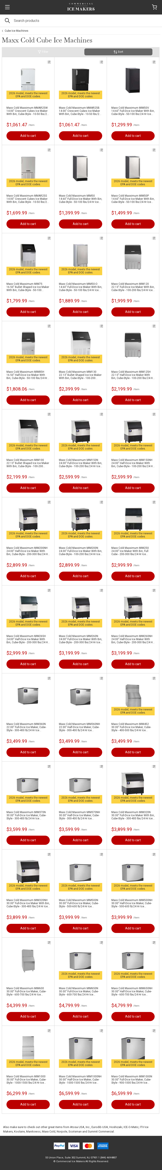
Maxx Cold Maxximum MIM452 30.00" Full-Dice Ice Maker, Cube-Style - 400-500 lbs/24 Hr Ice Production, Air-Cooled (131, 727)
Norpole (62, 1131)
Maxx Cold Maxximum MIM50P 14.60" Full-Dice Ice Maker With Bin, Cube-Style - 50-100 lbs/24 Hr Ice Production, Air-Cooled (133, 199)
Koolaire (19, 1131)
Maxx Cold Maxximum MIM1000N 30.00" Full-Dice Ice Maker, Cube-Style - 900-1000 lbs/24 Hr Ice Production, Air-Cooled (131, 1079)
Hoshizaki (115, 1127)
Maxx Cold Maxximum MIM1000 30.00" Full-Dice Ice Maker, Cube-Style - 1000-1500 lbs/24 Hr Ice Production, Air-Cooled (26, 1079)
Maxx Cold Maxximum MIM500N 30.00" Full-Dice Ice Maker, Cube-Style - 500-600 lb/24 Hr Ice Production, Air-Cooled (79, 903)
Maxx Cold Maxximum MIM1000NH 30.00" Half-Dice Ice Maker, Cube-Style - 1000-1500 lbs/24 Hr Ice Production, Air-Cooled (80, 1079)
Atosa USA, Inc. (80, 1127)
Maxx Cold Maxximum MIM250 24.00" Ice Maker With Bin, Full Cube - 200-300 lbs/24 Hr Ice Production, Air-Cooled (130, 551)
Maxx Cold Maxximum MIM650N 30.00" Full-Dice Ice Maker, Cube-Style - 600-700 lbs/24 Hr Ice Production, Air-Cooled (79, 991)
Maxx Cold (48, 1131)
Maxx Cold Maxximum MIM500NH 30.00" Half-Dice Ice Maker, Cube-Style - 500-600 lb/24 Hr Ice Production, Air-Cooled (131, 903)
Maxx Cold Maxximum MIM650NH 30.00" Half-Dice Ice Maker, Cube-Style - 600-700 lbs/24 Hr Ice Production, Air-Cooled (131, 991)
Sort (118, 52)
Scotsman (75, 1131)
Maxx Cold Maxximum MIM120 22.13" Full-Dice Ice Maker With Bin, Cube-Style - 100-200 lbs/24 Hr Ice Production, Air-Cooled (133, 287)
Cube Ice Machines (16, 30)
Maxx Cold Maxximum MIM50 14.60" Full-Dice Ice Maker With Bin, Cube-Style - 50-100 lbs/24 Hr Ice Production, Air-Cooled (80, 199)
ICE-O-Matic (131, 1127)
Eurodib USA (99, 1127)
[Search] (81, 21)
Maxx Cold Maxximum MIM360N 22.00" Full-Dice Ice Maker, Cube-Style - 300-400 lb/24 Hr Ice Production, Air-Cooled (26, 727)
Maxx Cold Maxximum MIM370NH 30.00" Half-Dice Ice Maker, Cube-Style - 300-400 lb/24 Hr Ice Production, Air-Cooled (79, 815)
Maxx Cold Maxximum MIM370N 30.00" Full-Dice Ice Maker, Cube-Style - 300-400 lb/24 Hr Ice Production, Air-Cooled (26, 815)
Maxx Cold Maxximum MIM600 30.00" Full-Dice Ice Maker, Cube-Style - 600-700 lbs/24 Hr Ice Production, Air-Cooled (26, 991)
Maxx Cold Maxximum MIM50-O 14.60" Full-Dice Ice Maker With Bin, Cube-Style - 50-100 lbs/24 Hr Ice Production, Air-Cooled (80, 287)
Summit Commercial (101, 1131)
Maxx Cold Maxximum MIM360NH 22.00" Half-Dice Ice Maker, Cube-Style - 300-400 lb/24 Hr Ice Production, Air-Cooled (79, 727)
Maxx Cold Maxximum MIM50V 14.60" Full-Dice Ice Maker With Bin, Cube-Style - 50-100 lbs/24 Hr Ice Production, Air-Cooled (133, 111)
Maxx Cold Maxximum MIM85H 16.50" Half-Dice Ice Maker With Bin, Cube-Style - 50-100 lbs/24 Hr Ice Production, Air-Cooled (26, 375)
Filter (43, 52)
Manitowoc (33, 1131)
